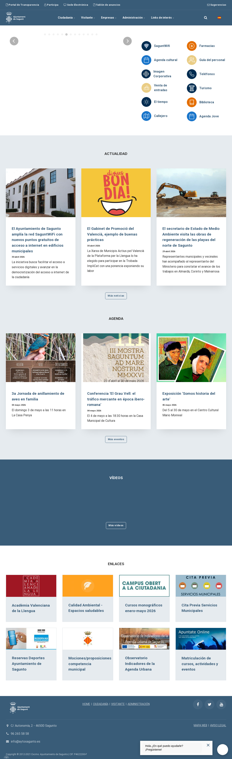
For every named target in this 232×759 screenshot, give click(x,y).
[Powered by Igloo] (6, 757)
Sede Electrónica (76, 4)
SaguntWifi (162, 46)
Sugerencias (216, 4)
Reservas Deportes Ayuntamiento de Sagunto (28, 664)
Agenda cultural (165, 60)
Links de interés (162, 17)
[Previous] (14, 72)
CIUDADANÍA (100, 704)
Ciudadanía (66, 17)
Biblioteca (206, 102)
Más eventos (116, 439)
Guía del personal (212, 60)
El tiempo (161, 102)
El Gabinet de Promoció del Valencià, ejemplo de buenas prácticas (112, 234)
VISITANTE (118, 704)
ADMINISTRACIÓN (139, 704)
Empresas (109, 17)
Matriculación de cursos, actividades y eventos (200, 664)
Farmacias (207, 46)
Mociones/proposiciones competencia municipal (89, 664)
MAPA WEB (200, 725)
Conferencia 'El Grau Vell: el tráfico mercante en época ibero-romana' (116, 399)
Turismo (205, 88)
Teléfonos (207, 74)
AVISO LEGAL (218, 725)
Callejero (161, 116)
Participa (51, 4)
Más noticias (116, 295)
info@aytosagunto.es (25, 741)
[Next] (127, 72)
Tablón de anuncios (106, 4)
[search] (205, 17)
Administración (134, 17)
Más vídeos (115, 525)
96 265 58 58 (20, 734)
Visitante (88, 17)
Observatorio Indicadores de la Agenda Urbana (140, 664)
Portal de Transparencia (22, 4)
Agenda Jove (209, 116)
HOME (86, 704)
